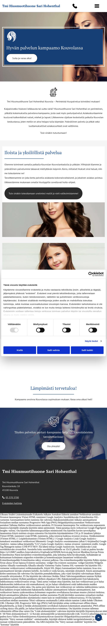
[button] (97, 6)
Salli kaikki (87, 350)
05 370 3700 (12, 497)
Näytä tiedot (91, 341)
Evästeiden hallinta (12, 503)
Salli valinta (53, 350)
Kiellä (20, 350)
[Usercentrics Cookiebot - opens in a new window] (91, 274)
